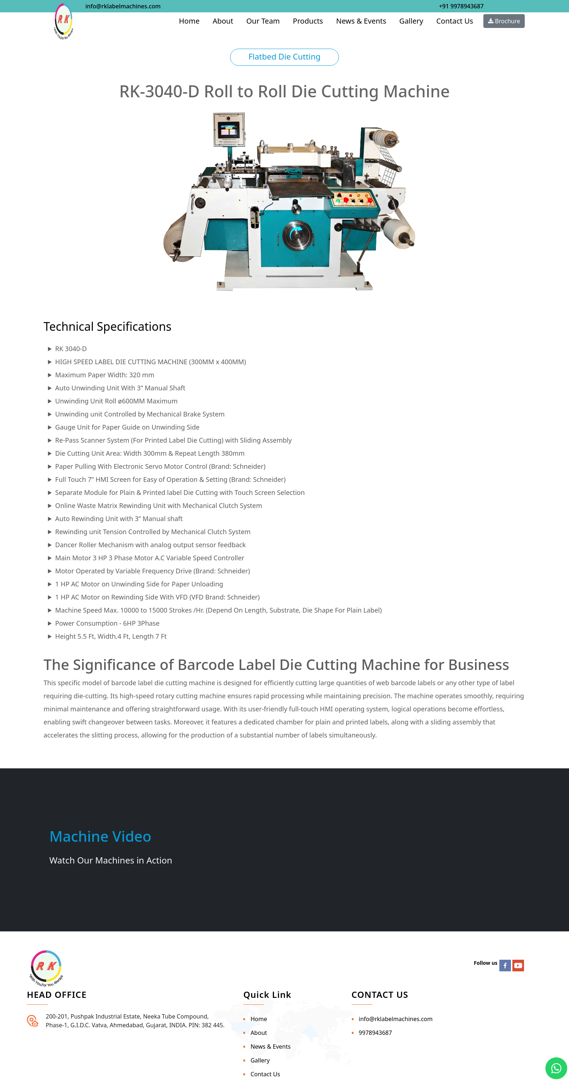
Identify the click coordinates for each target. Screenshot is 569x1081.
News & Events (361, 21)
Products (308, 21)
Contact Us (454, 21)
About (223, 21)
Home (189, 21)
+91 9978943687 (461, 6)
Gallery (411, 21)
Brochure (504, 21)
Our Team (263, 21)
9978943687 (375, 1033)
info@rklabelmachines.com (122, 6)
